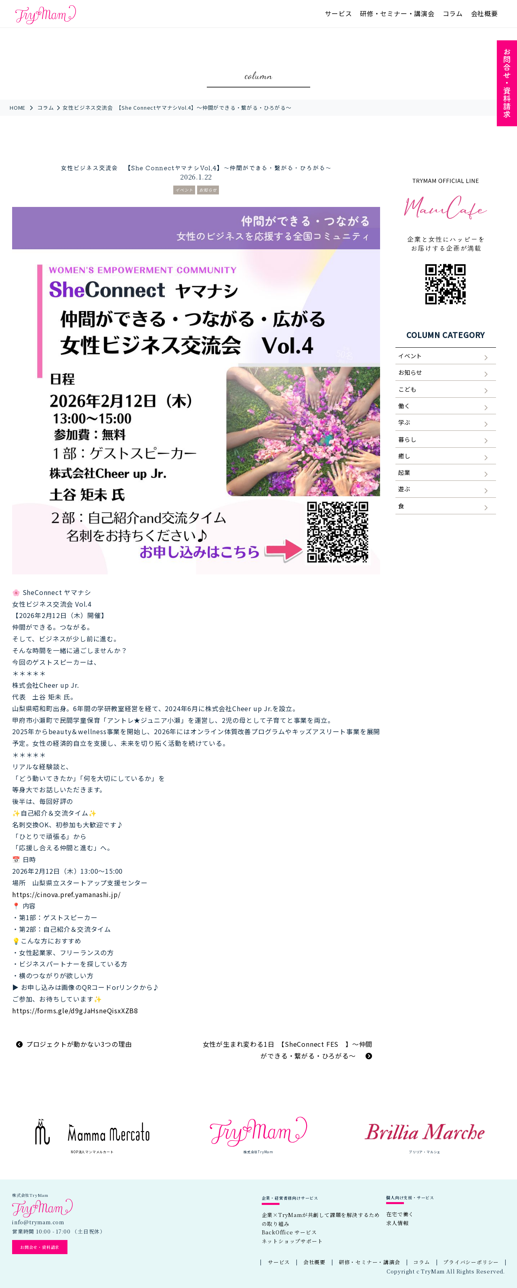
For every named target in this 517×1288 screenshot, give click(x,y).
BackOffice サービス (289, 1232)
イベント (184, 190)
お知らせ (208, 190)
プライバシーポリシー (471, 1262)
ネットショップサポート (292, 1241)
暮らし (407, 439)
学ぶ (404, 422)
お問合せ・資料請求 (39, 1247)
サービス (338, 13)
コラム (453, 13)
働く (404, 405)
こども (407, 389)
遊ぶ (404, 488)
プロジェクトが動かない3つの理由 (79, 1044)
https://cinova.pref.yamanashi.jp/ (66, 894)
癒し (404, 455)
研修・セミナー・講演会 (397, 13)
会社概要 (484, 13)
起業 (404, 472)
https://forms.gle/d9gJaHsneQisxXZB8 (75, 1010)
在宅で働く (400, 1214)
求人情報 (397, 1223)
